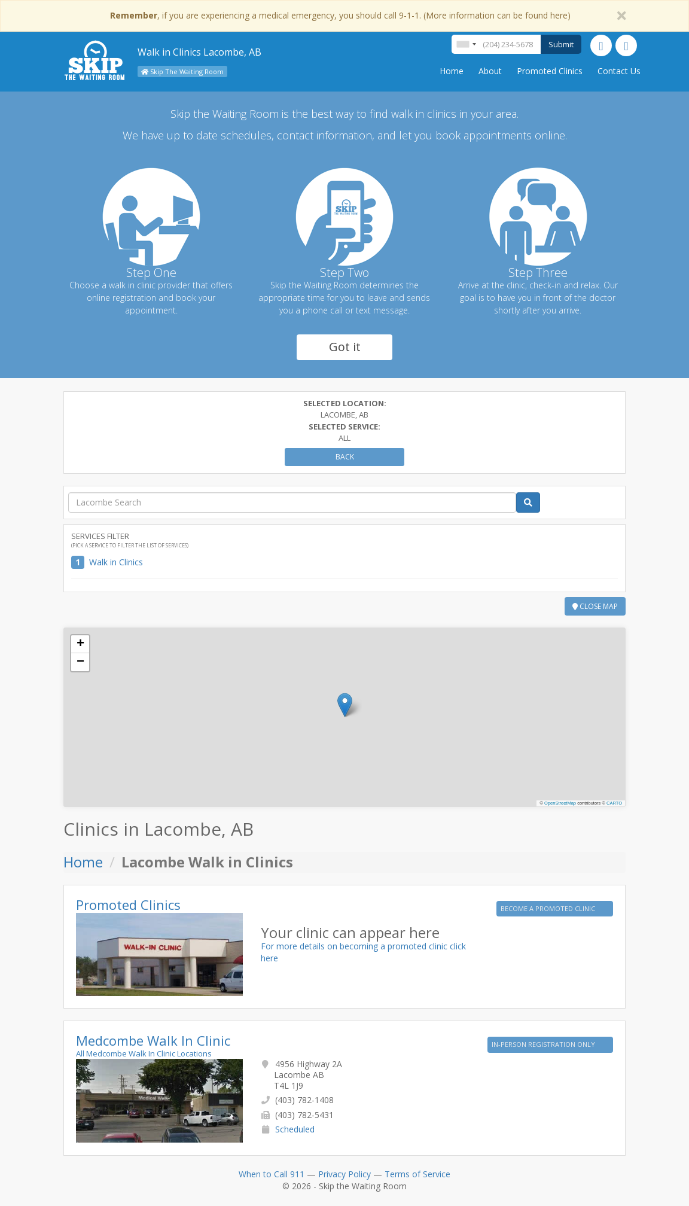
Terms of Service (417, 1174)
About (490, 71)
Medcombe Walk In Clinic (153, 1040)
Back (345, 457)
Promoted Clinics (550, 71)
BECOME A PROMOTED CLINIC (549, 908)
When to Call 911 (271, 1174)
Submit (561, 44)
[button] (344, 705)
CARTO (614, 803)
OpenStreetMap (560, 803)
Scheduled (295, 1129)
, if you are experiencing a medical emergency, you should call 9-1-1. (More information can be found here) (340, 15)
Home (452, 71)
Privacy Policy (344, 1174)
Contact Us (619, 71)
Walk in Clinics (116, 562)
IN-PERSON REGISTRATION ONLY (544, 1044)
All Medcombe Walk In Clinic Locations (144, 1053)
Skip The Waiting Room (182, 71)
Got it (345, 347)
